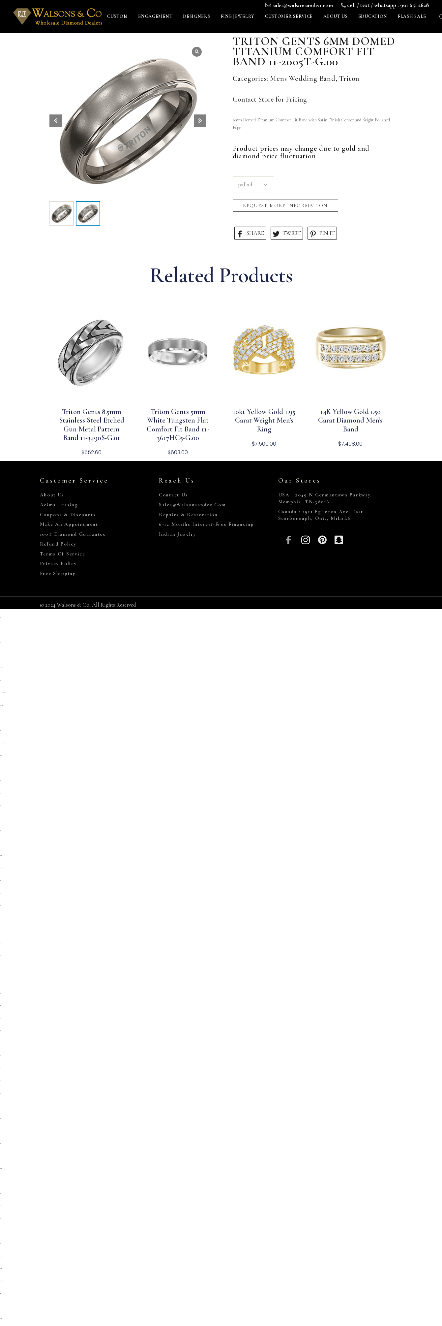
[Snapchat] (339, 539)
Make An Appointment (69, 524)
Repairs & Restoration (188, 515)
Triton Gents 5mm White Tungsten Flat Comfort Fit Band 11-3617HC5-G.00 (178, 424)
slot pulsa (0, 755)
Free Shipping (58, 573)
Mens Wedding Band (303, 78)
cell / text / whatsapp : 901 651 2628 (388, 5)
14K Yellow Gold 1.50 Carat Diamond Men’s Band (350, 420)
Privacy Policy (58, 563)
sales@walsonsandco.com (303, 5)
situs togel (0, 1005)
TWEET (287, 233)
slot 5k (0, 830)
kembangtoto (0, 1168)
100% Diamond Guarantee (73, 534)
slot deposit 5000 (0, 905)
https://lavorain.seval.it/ (1, 1268)
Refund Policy (58, 544)
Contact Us (173, 495)
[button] (200, 120)
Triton (349, 78)
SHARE (250, 233)
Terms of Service (62, 554)
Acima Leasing (59, 505)
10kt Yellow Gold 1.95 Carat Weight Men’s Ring (264, 420)
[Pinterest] (322, 539)
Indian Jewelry (177, 534)
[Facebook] (288, 539)
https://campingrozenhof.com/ (1, 705)
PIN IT (322, 233)
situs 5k (0, 780)
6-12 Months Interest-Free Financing (206, 524)
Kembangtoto (0, 855)
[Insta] (305, 539)
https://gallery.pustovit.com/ (1, 1318)
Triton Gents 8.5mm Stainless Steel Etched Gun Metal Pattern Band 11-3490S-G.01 (91, 424)
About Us (52, 495)
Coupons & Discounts (68, 515)
